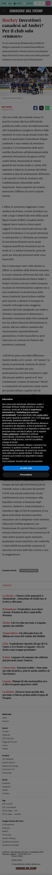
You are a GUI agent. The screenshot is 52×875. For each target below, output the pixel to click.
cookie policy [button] (42, 415)
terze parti (45, 418)
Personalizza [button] (26, 475)
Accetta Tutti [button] (26, 468)
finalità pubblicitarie (10, 434)
